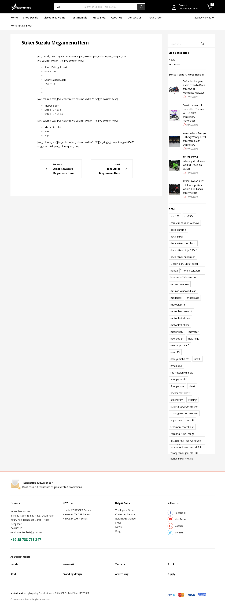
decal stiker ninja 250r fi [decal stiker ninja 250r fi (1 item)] (184, 250)
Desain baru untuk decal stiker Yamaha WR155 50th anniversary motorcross (193, 113)
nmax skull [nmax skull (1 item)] (176, 365)
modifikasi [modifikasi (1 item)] (176, 297)
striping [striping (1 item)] (192, 399)
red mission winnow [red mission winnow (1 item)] (182, 372)
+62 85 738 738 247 (25, 539)
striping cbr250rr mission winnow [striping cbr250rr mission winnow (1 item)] (184, 407)
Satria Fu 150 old (54, 114)
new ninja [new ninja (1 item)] (193, 338)
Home (14, 17)
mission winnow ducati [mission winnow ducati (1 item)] (183, 291)
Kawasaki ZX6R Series (75, 518)
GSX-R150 (50, 71)
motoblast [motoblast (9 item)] (193, 297)
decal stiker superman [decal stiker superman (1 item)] (183, 257)
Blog (117, 531)
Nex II (48, 131)
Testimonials (79, 17)
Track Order (154, 17)
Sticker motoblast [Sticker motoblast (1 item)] (180, 393)
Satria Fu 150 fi (53, 109)
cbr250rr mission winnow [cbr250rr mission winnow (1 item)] (185, 223)
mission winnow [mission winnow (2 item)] (180, 284)
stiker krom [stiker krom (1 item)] (177, 399)
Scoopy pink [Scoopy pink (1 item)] (177, 386)
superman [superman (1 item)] (176, 420)
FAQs (118, 522)
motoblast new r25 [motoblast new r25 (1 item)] (181, 311)
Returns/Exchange (125, 518)
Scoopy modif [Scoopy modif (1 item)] (178, 379)
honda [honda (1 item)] (174, 270)
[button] (210, 7)
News (172, 59)
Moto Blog (99, 17)
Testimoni (174, 64)
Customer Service (125, 514)
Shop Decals (30, 17)
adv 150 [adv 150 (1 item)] (175, 216)
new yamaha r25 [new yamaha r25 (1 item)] (180, 359)
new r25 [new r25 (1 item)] (175, 352)
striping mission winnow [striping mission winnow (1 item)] (184, 413)
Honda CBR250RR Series (77, 510)
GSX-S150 (50, 84)
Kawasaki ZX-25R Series (76, 514)
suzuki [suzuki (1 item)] (190, 420)
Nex (47, 135)
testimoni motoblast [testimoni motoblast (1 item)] (182, 427)
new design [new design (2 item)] (177, 338)
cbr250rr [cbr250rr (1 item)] (189, 216)
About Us (116, 17)
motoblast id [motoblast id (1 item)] (178, 304)
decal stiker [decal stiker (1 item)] (177, 236)
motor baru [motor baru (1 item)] (177, 331)
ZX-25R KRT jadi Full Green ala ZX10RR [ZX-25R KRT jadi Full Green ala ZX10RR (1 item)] (186, 441)
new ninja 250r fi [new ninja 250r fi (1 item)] (180, 345)
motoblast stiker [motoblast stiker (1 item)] (180, 325)
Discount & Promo (54, 17)
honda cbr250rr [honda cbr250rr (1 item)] (191, 270)
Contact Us (134, 17)
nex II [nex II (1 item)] (197, 359)
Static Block (25, 25)
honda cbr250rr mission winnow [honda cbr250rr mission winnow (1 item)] (184, 278)
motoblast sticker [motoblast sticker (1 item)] (180, 318)
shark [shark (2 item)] (192, 386)
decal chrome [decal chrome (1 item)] (178, 229)
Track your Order (124, 510)
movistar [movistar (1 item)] (193, 331)
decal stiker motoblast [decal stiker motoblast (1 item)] (183, 243)
